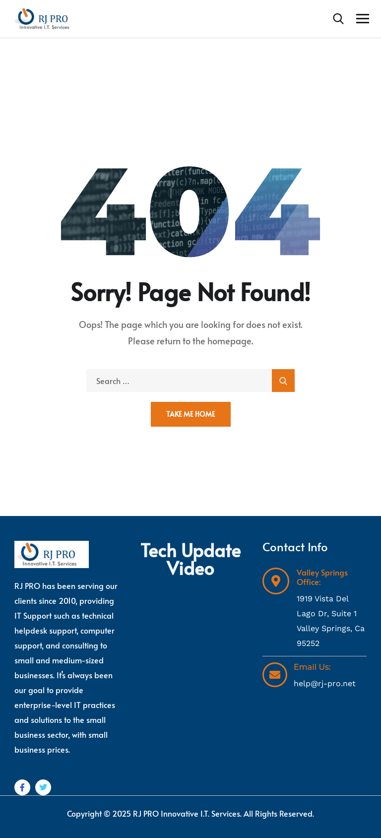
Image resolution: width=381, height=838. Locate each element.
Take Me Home (190, 414)
